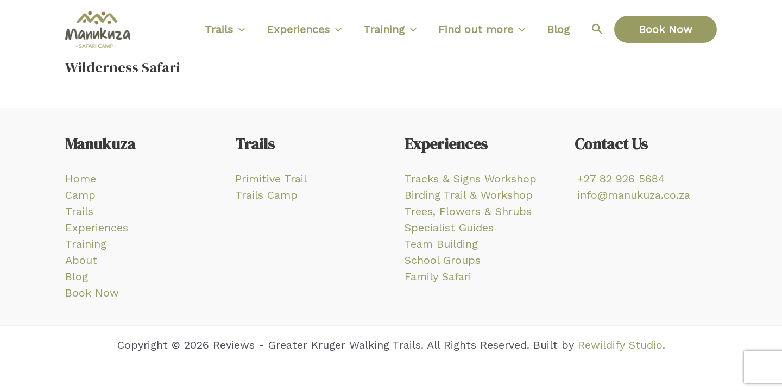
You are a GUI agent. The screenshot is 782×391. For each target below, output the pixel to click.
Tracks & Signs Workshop (471, 178)
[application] (239, 29)
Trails (79, 211)
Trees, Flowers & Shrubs (468, 211)
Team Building (441, 243)
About (81, 260)
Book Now (92, 292)
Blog (76, 276)
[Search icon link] (597, 29)
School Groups (443, 260)
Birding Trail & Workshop (469, 194)
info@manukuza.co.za (633, 194)
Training (85, 243)
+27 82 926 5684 (621, 178)
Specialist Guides (449, 227)
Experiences (96, 227)
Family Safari (438, 276)
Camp (80, 194)
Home (80, 178)
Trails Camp (266, 194)
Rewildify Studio (620, 344)
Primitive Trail (271, 178)
